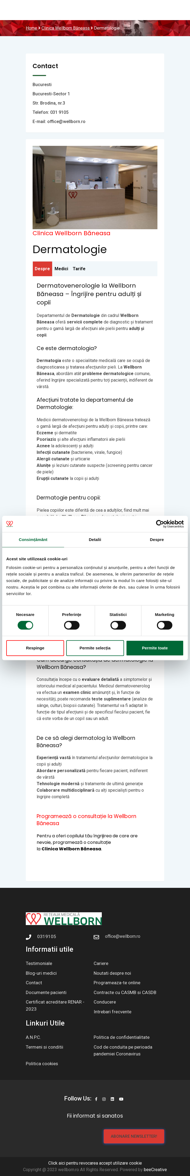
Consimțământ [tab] (33, 539)
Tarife (79, 268)
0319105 (46, 936)
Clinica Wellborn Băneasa (71, 233)
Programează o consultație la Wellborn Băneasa (86, 820)
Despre (42, 268)
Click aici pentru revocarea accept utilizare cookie (95, 1163)
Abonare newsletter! (134, 1136)
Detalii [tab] (95, 539)
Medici (61, 268)
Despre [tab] (157, 539)
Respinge (35, 648)
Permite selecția (95, 648)
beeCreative (155, 1169)
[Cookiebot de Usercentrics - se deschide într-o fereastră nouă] (160, 524)
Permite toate (155, 648)
